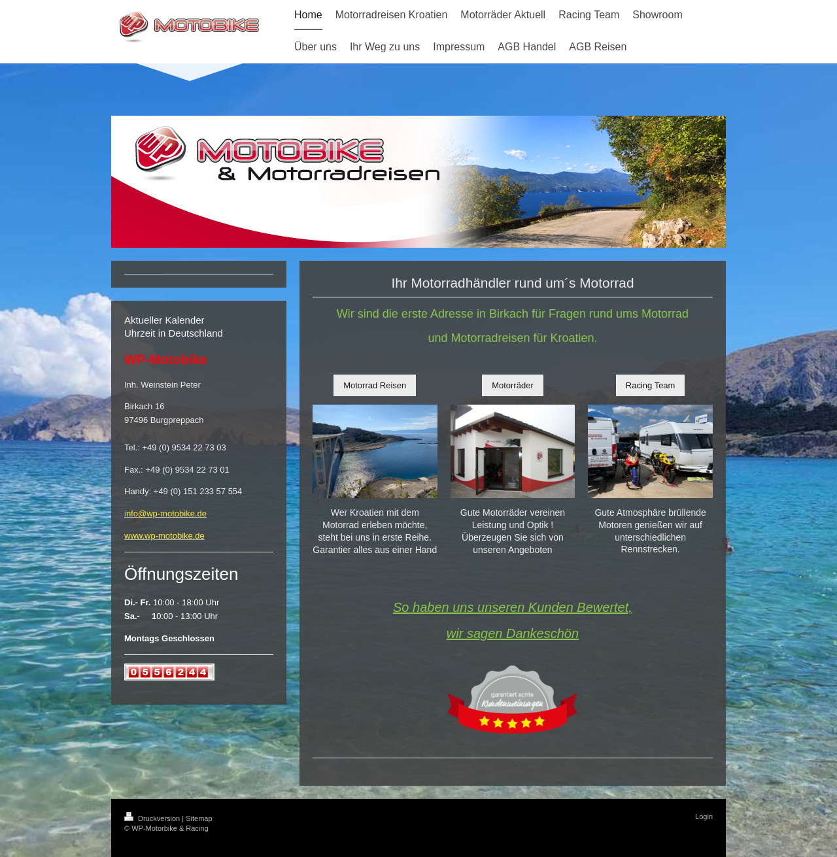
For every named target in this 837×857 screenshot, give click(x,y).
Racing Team (650, 385)
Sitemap (199, 818)
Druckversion (153, 818)
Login (704, 816)
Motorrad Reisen (374, 385)
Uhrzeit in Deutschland (173, 333)
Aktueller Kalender (164, 320)
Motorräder (513, 385)
